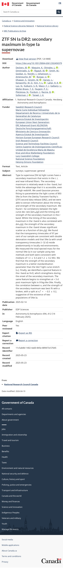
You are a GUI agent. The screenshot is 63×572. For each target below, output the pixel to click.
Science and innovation (24, 21)
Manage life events (10, 529)
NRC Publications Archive (15, 31)
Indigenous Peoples (10, 512)
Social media (7, 539)
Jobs (4, 429)
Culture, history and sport (13, 479)
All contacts (7, 408)
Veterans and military (11, 518)
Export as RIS (24, 333)
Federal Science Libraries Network (19, 26)
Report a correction (27, 340)
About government (10, 420)
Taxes (4, 462)
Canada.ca (6, 21)
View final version (26, 58)
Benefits (5, 451)
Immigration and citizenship (14, 434)
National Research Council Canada (21, 384)
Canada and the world (11, 496)
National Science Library (47, 26)
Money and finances (11, 501)
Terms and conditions (11, 556)
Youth (4, 523)
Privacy (5, 562)
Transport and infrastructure (15, 490)
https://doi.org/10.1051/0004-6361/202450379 (39, 63)
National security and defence (15, 473)
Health (5, 457)
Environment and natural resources (18, 468)
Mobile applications (10, 545)
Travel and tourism (10, 440)
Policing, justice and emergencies (17, 484)
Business (6, 446)
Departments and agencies (14, 414)
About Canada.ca (9, 550)
